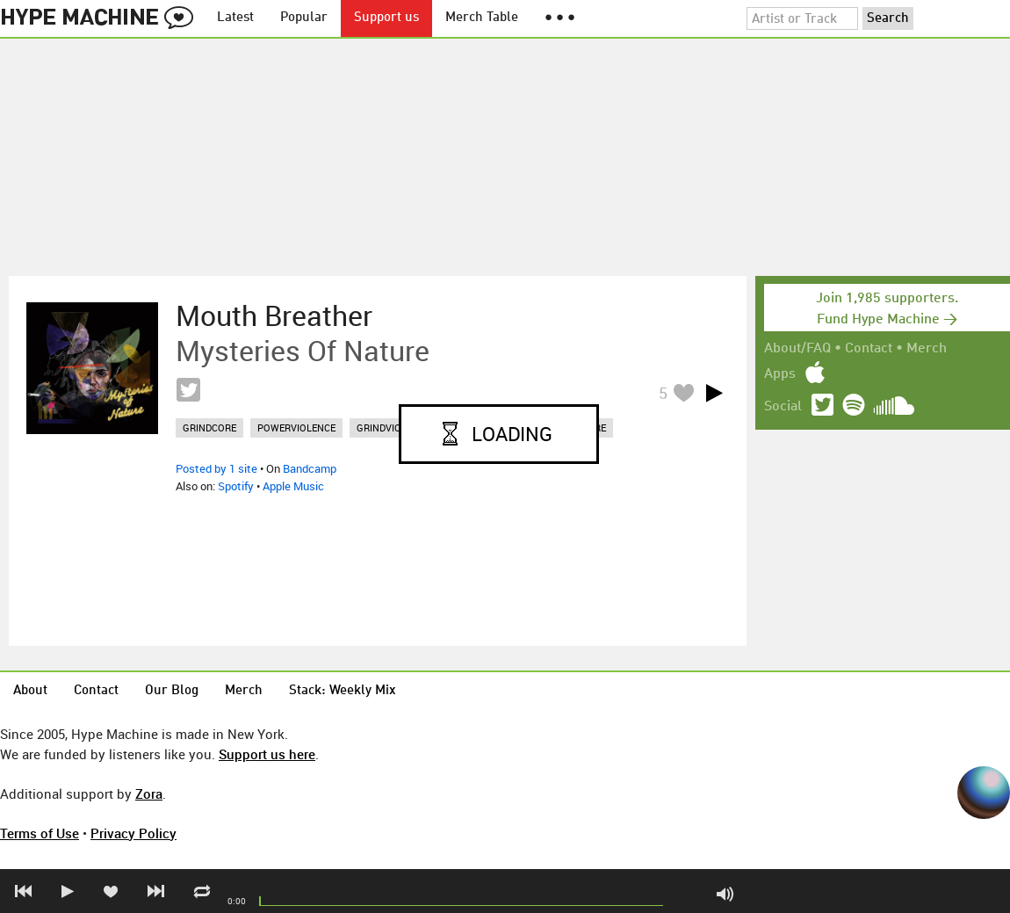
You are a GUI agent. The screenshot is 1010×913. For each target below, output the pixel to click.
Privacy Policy (133, 833)
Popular (304, 18)
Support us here (267, 754)
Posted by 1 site (216, 468)
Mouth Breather (274, 315)
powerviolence (296, 427)
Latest (235, 18)
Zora (148, 793)
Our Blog (171, 691)
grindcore (209, 427)
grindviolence (393, 427)
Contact (868, 349)
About (30, 691)
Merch (926, 349)
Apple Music (293, 486)
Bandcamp (309, 468)
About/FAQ (797, 349)
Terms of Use (39, 833)
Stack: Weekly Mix (342, 691)
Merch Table (481, 18)
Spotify (236, 486)
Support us (386, 18)
